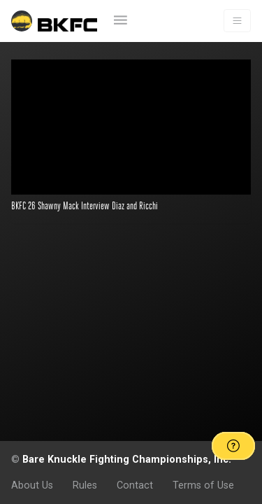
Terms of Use (203, 485)
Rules (85, 485)
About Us (32, 485)
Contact (135, 485)
